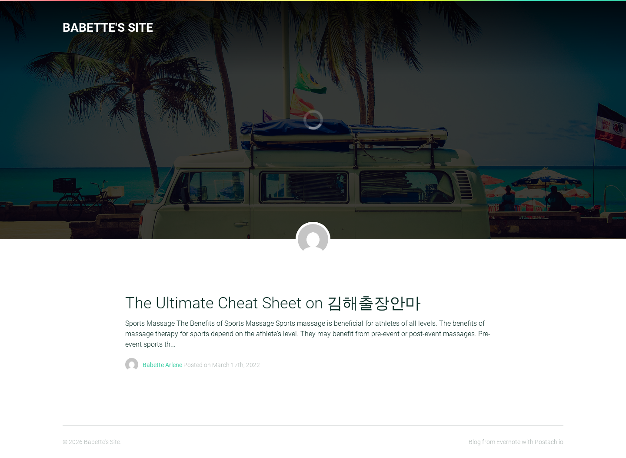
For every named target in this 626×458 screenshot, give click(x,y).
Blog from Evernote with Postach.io (516, 441)
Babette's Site (108, 27)
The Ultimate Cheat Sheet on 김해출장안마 (273, 303)
